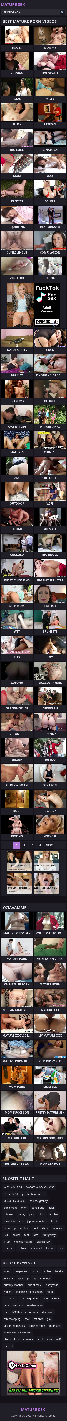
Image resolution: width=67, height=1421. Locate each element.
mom (24, 1207)
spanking (23, 1278)
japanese (58, 1228)
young (36, 1271)
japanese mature (37, 1221)
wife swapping (12, 1319)
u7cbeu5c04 (11, 1194)
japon (7, 1271)
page (45, 1298)
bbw (35, 1235)
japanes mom (37, 1325)
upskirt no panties (14, 1325)
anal (35, 1228)
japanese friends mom (29, 1291)
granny (21, 1214)
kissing (50, 1248)
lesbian (53, 1214)
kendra (59, 1271)
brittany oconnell (13, 1285)
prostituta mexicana (33, 1194)
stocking (8, 1248)
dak (61, 1248)
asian (52, 1207)
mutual (24, 1228)
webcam (18, 1305)
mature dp (10, 1228)
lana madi (36, 1248)
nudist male (34, 1285)
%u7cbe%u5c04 (13, 1187)
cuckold (8, 1346)
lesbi (54, 1221)
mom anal (55, 1325)
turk (6, 1235)
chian (42, 1214)
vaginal (8, 1291)
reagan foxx (21, 1271)
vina (49, 1339)
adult (50, 1291)
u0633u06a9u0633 (14, 1201)
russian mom (35, 1305)
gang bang (37, 1207)
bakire (16, 1235)
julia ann (9, 1278)
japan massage (42, 1278)
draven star (43, 1241)
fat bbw (38, 1319)
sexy (6, 1305)
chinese (8, 1214)
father (55, 1298)
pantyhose (52, 1285)
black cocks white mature (18, 1339)
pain (32, 1214)
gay (49, 1319)
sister (7, 1241)
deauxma (47, 1312)
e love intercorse (13, 1221)
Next (49, 845)
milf (58, 1339)
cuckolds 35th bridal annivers (21, 1312)
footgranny (49, 1235)
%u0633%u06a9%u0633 (40, 1187)
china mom (10, 1207)
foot (26, 1235)
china (45, 1228)
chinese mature (23, 1241)
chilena (22, 1248)
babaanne (9, 1298)
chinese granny (39, 1201)
